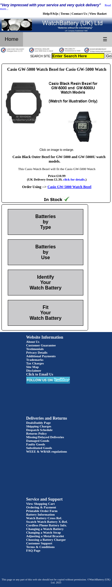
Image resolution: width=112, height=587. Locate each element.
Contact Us (79, 13)
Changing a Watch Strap (43, 532)
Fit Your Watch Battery (46, 313)
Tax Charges (35, 363)
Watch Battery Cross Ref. (44, 518)
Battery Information (40, 514)
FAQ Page (33, 550)
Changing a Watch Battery (45, 529)
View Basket (98, 13)
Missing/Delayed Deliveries (45, 437)
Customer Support (39, 543)
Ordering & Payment (41, 507)
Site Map (32, 367)
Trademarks (35, 359)
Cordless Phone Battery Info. (46, 525)
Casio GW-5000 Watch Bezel (69, 187)
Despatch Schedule (39, 430)
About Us (32, 341)
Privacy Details (36, 352)
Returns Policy (36, 433)
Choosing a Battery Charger (46, 539)
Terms (65, 13)
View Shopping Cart (40, 503)
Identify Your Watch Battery (46, 282)
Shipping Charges (38, 426)
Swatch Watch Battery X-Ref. (47, 521)
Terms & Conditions (40, 547)
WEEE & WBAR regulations (46, 451)
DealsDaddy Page (38, 422)
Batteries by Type (45, 222)
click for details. (74, 179)
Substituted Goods (39, 448)
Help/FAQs (50, 13)
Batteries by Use (45, 252)
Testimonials (35, 349)
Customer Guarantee (41, 345)
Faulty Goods (35, 444)
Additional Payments (41, 356)
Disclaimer (34, 370)
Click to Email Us (39, 374)
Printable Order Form (42, 511)
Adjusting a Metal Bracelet (45, 536)
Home (11, 39)
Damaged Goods (37, 440)
